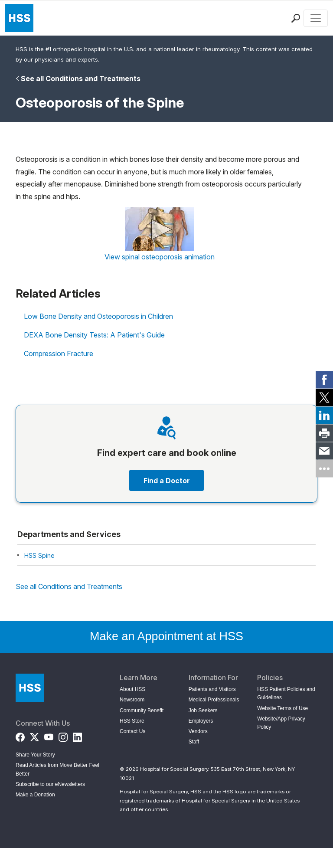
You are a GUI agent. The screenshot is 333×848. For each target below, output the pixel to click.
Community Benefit (141, 710)
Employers (201, 721)
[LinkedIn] (77, 735)
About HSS (132, 689)
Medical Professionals (214, 700)
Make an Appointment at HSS (166, 636)
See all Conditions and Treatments (80, 78)
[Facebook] (20, 735)
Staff (194, 742)
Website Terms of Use (282, 708)
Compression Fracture (58, 353)
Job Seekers (203, 710)
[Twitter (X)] (34, 735)
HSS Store (132, 721)
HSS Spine (39, 555)
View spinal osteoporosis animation (159, 256)
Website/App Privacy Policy (281, 723)
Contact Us (132, 731)
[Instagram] (63, 735)
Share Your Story (35, 755)
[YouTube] (48, 735)
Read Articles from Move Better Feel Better (57, 769)
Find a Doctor (167, 480)
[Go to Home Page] (30, 688)
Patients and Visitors (212, 689)
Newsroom (132, 700)
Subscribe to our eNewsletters (50, 784)
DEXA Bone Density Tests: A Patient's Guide (94, 335)
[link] (324, 379)
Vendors (198, 731)
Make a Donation (35, 795)
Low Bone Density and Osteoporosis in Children (98, 316)
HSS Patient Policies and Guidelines (286, 693)
